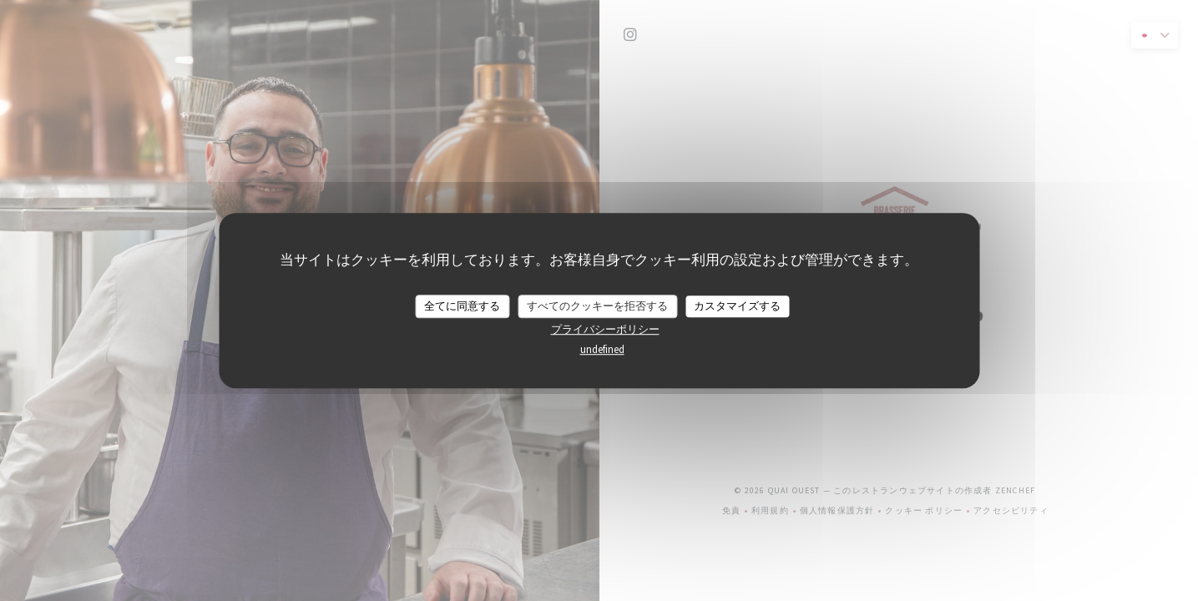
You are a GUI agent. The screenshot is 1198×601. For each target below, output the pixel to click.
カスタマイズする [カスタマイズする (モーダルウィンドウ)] (737, 306)
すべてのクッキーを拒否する (597, 306)
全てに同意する (462, 306)
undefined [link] (602, 349)
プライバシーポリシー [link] (605, 329)
